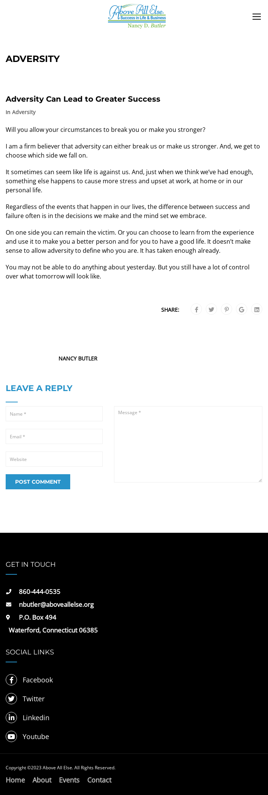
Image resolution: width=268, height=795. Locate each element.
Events (69, 779)
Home (15, 779)
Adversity (23, 112)
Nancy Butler (78, 358)
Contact (99, 779)
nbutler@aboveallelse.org (56, 604)
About (41, 779)
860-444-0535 (39, 591)
